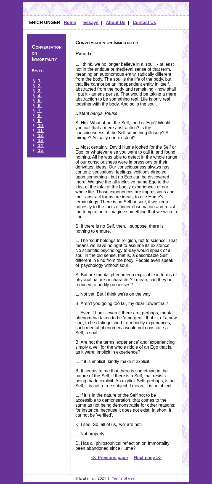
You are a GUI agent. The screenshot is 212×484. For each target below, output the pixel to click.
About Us (115, 22)
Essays (91, 22)
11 (40, 130)
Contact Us (144, 22)
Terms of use (123, 478)
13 (40, 140)
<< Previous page (109, 457)
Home (70, 22)
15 (40, 150)
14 (40, 145)
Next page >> (148, 457)
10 (40, 125)
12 (40, 135)
